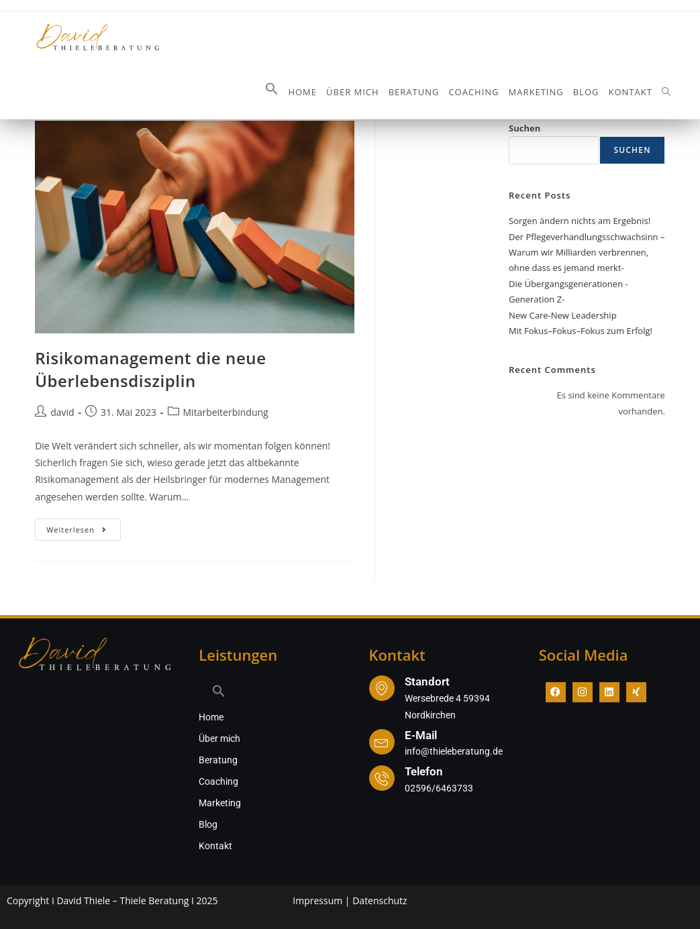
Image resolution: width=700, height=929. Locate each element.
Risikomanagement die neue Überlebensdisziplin (150, 369)
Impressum (317, 900)
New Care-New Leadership (563, 315)
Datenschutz (379, 900)
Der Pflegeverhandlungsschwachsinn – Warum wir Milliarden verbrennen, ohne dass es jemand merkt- (586, 252)
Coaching (218, 781)
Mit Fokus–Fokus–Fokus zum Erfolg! (580, 331)
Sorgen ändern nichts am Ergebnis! (579, 221)
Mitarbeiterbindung (225, 412)
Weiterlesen (83, 526)
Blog (208, 824)
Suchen (524, 128)
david (62, 412)
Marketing (220, 803)
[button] (271, 92)
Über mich (219, 738)
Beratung (218, 760)
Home (211, 717)
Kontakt (215, 845)
